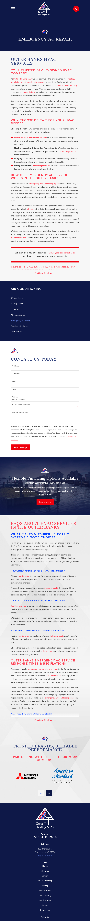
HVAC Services (45, 890)
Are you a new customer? (21, 405)
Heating (45, 885)
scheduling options (68, 151)
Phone (14, 381)
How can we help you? (20, 412)
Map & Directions (45, 855)
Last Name (16, 374)
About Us (45, 871)
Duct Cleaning (45, 895)
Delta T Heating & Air (22, 79)
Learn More (45, 502)
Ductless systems (18, 606)
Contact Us (45, 910)
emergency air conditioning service (60, 698)
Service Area (45, 900)
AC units (30, 209)
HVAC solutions (28, 92)
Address (15, 397)
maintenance (23, 576)
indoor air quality (51, 588)
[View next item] (49, 793)
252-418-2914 (45, 837)
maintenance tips (18, 238)
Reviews (45, 905)
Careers (45, 876)
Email (14, 389)
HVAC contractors (53, 676)
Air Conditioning (45, 880)
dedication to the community (64, 85)
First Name (16, 366)
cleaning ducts (57, 636)
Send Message (20, 447)
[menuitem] (45, 298)
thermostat (48, 651)
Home (45, 866)
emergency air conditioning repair (44, 183)
